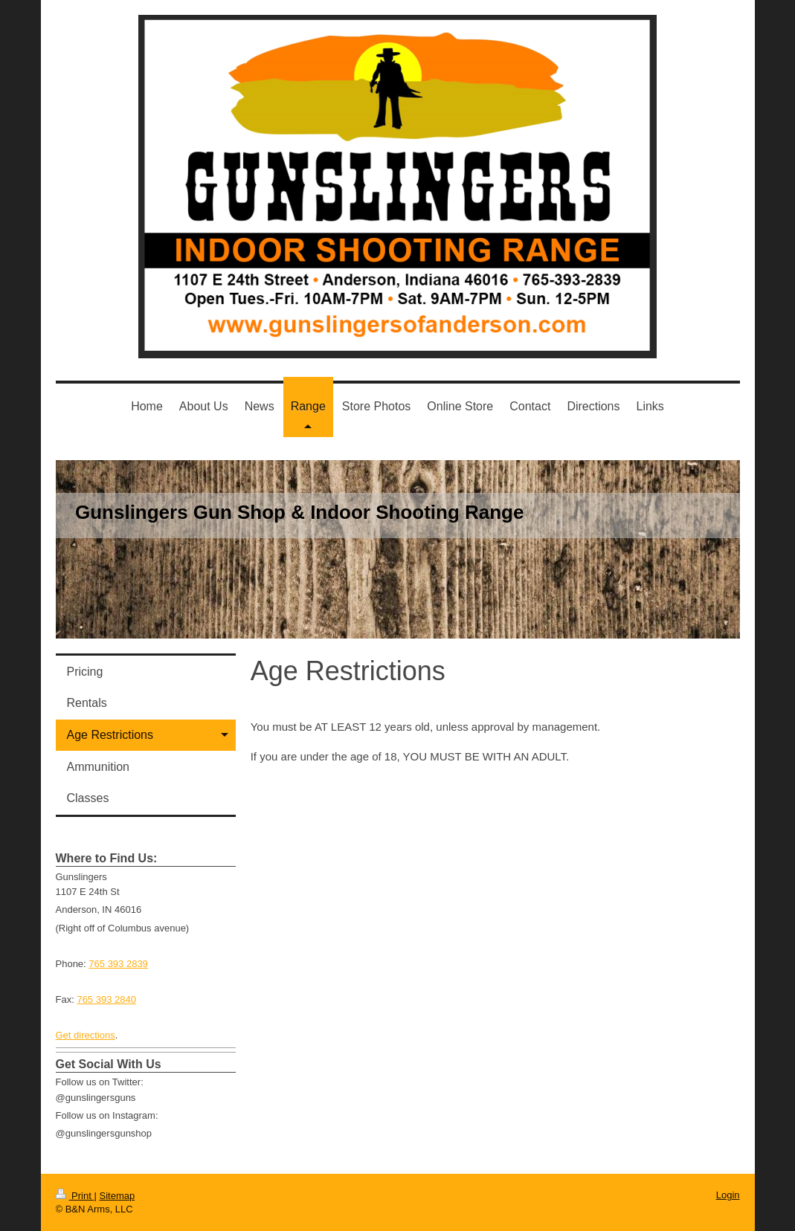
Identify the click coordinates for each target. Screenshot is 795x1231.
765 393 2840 (106, 999)
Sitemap (117, 1195)
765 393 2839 (118, 963)
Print (75, 1195)
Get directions (85, 1035)
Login (728, 1195)
